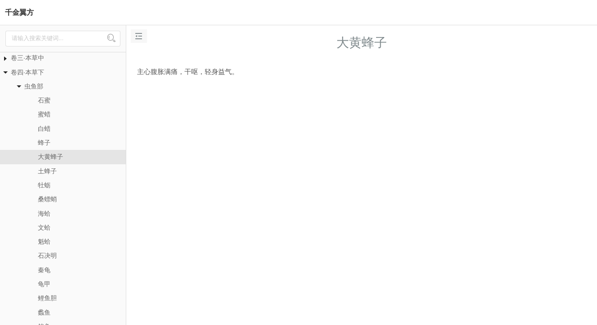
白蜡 (44, 128)
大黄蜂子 (50, 156)
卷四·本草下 (27, 72)
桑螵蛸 (47, 199)
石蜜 (44, 100)
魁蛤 (44, 241)
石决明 (47, 255)
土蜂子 (47, 171)
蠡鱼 (44, 312)
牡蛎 (44, 185)
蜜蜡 (44, 114)
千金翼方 (19, 12)
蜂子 (44, 142)
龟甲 (44, 284)
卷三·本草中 (27, 57)
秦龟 (44, 270)
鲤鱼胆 (47, 298)
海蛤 (44, 213)
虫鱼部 (33, 86)
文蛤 (44, 227)
